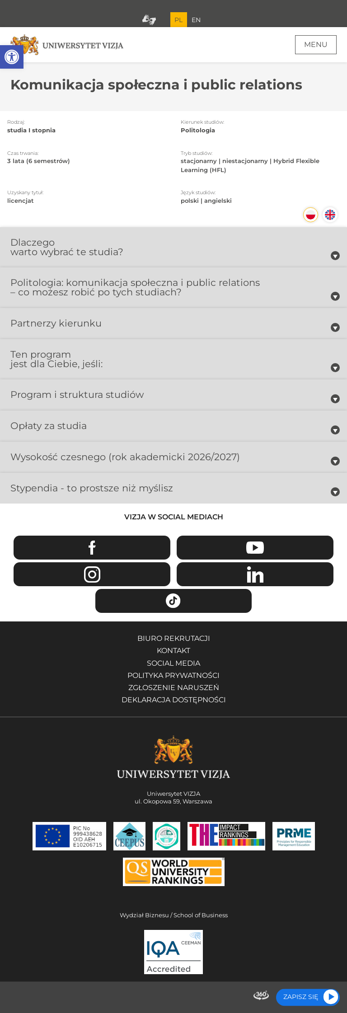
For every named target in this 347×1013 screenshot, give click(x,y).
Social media (173, 663)
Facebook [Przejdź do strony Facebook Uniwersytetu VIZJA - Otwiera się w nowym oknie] (92, 548)
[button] (11, 57)
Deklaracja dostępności (174, 700)
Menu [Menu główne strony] (316, 44)
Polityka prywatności (173, 675)
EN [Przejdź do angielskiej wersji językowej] (196, 20)
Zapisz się (300, 996)
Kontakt (173, 650)
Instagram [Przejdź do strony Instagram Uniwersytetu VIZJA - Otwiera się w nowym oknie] (92, 574)
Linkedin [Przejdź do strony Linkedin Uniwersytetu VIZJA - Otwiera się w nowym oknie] (255, 574)
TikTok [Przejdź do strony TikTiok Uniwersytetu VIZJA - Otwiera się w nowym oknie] (173, 601)
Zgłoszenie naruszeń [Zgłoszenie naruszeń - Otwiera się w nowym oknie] (173, 687)
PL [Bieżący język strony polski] (178, 20)
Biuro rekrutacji (173, 638)
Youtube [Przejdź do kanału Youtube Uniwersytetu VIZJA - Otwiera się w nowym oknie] (255, 548)
